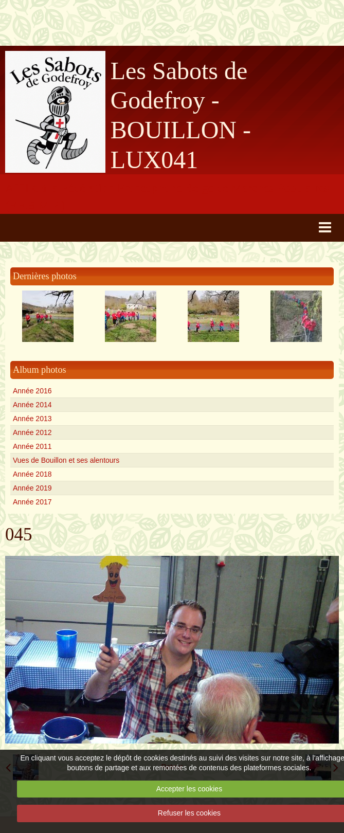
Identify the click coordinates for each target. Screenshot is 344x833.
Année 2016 (32, 391)
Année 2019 (32, 488)
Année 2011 (32, 446)
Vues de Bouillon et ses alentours (66, 460)
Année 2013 (32, 418)
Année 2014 (32, 405)
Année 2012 (32, 432)
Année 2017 (32, 502)
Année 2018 (32, 474)
